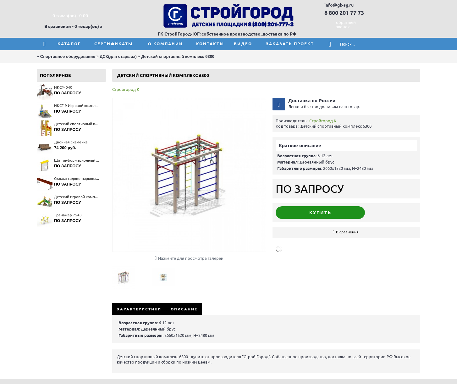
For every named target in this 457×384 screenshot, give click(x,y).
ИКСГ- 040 (63, 87)
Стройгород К (125, 89)
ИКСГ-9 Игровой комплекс (77, 105)
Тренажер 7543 (68, 215)
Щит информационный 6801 (77, 160)
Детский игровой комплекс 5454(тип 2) (77, 197)
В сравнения (347, 232)
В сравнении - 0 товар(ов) (71, 26)
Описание (184, 309)
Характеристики (139, 309)
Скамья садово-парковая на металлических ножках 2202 (77, 178)
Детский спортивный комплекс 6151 (77, 124)
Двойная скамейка (70, 142)
